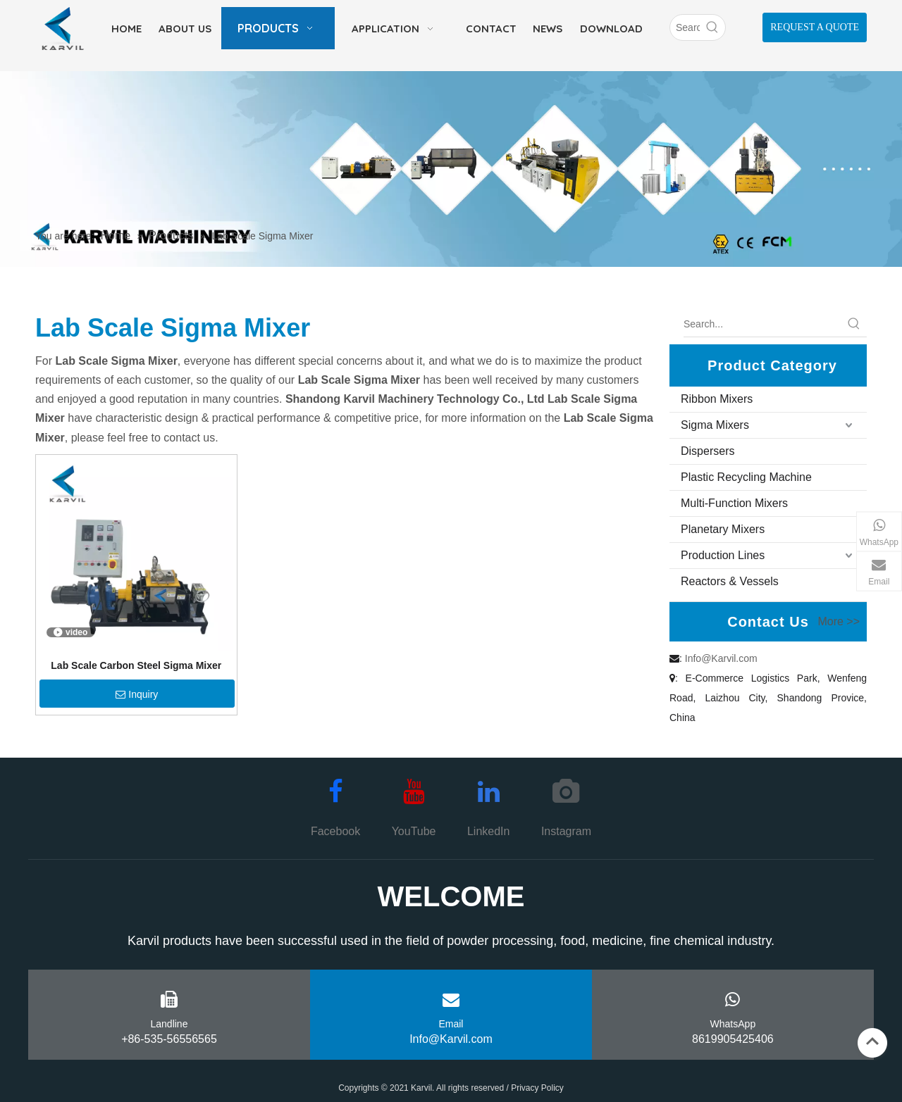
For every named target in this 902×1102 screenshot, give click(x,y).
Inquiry (137, 694)
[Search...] (762, 324)
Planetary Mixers (723, 529)
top (872, 1041)
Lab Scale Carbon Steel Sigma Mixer (136, 665)
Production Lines (723, 555)
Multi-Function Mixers (734, 503)
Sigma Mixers (715, 425)
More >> (838, 621)
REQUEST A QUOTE (814, 27)
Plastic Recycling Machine (746, 477)
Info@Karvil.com (721, 658)
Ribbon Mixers (717, 399)
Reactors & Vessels (730, 581)
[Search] (685, 27)
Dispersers (707, 451)
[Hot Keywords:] (712, 27)
